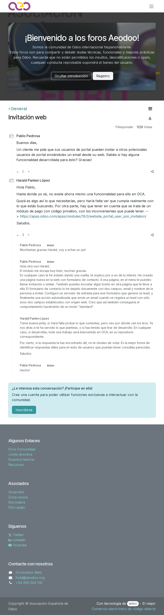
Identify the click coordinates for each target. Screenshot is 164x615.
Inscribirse (24, 410)
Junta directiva (20, 454)
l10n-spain (16, 507)
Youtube (17, 545)
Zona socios (18, 497)
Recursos (16, 464)
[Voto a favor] (17, 171)
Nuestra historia (21, 459)
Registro (103, 76)
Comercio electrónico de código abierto (124, 609)
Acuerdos (16, 492)
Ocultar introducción (71, 76)
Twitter (16, 535)
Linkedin (17, 540)
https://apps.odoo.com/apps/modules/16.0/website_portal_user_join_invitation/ (83, 216)
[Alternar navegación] (151, 6)
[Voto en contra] (29, 171)
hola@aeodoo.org (30, 577)
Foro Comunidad (21, 449)
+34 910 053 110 (29, 583)
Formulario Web (29, 572)
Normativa (16, 502)
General (18, 108)
